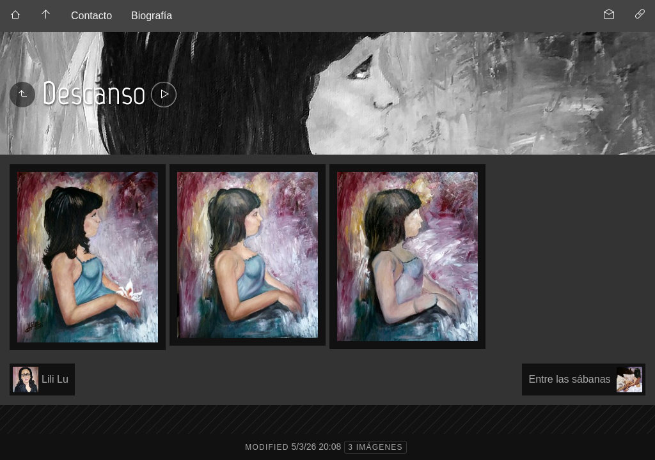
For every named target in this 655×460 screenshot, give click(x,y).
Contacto (91, 15)
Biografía (151, 15)
